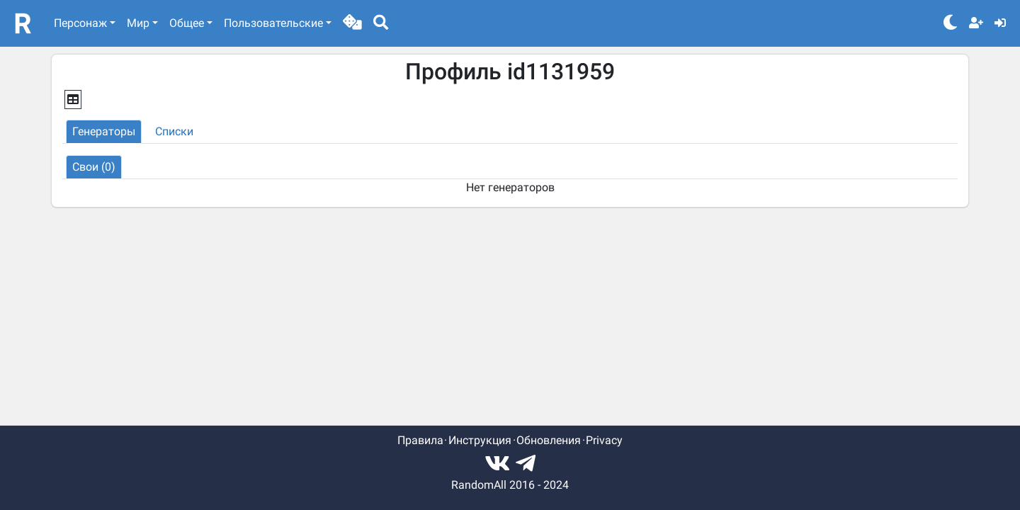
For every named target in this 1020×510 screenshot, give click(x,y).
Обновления (548, 440)
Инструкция (479, 440)
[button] (352, 23)
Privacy (604, 440)
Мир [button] (138, 23)
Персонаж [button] (80, 23)
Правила (420, 440)
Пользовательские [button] (273, 23)
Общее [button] (186, 23)
